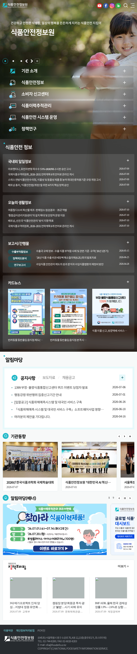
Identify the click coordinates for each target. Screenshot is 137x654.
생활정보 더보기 (128, 201)
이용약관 (8, 630)
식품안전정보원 (14, 5)
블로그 (118, 5)
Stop (124, 498)
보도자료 (48, 378)
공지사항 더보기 (122, 378)
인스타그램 (112, 5)
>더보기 (130, 436)
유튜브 (99, 5)
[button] (5, 61)
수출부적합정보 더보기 (128, 242)
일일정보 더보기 (128, 160)
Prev (119, 436)
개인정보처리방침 (25, 630)
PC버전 (41, 630)
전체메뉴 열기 (132, 5)
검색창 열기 (125, 5)
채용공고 (68, 378)
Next (124, 436)
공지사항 (28, 378)
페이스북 (105, 5)
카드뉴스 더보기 (128, 282)
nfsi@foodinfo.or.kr (56, 645)
